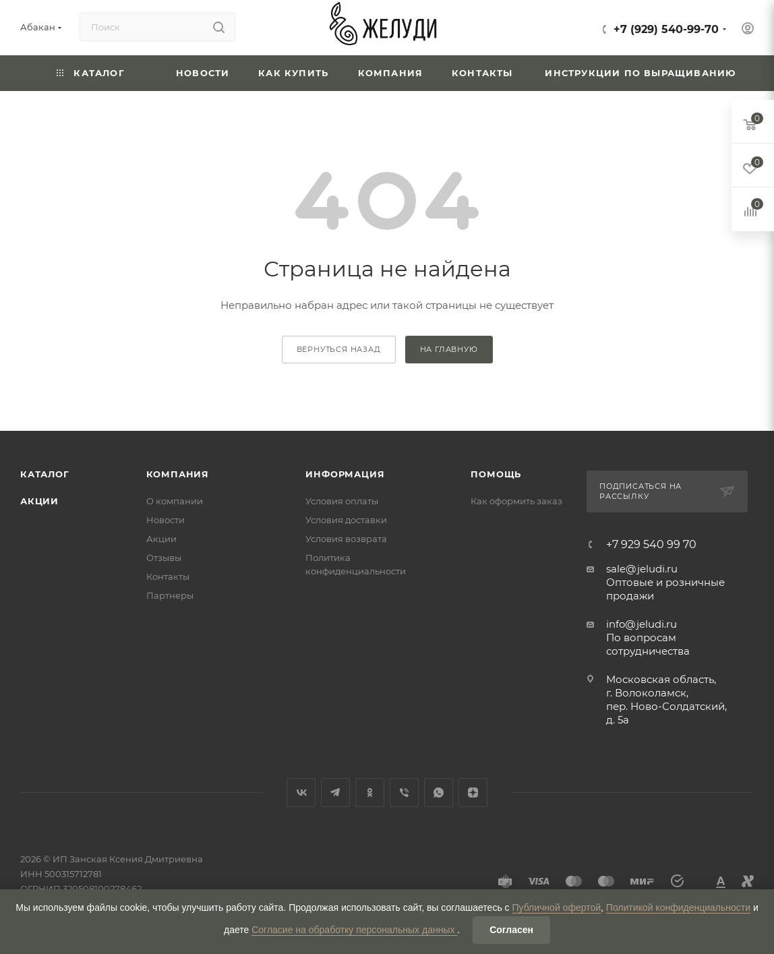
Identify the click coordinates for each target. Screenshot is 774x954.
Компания (177, 474)
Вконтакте (301, 792)
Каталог (44, 474)
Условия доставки (346, 519)
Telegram (335, 792)
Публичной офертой (556, 907)
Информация (344, 474)
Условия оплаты (341, 501)
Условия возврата (346, 538)
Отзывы (163, 557)
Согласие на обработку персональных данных (354, 929)
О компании (174, 501)
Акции (39, 501)
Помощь (496, 474)
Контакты (167, 576)
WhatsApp (438, 792)
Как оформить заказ (516, 501)
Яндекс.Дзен (472, 792)
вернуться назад (339, 349)
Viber (404, 792)
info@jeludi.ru (641, 624)
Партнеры (170, 595)
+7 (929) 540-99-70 (666, 29)
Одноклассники (369, 792)
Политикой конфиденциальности (678, 907)
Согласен (511, 929)
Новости (165, 519)
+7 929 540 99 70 (651, 544)
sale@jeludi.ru (642, 568)
